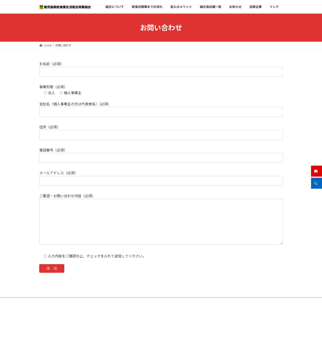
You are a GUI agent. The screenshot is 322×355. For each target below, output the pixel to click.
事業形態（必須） (53, 87)
